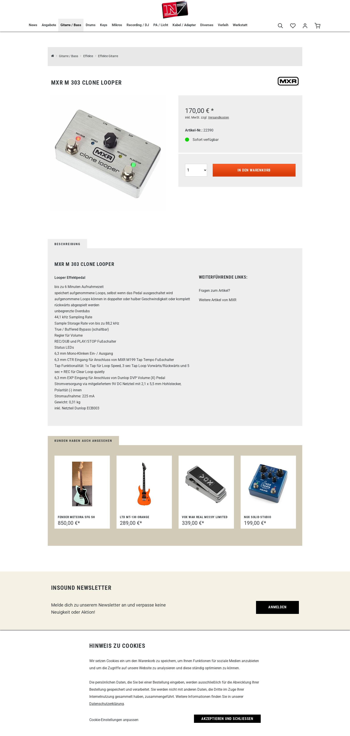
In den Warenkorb (254, 170)
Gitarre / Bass (70, 25)
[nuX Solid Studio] (268, 484)
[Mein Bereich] (305, 26)
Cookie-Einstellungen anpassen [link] (113, 720)
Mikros (117, 25)
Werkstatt (240, 25)
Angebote (49, 25)
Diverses (206, 25)
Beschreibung (67, 244)
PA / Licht (160, 25)
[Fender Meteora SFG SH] (82, 484)
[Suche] (280, 26)
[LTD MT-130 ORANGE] (144, 484)
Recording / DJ (138, 25)
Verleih (223, 25)
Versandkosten (218, 117)
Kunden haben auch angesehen (83, 440)
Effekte (88, 56)
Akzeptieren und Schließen (227, 719)
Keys (103, 25)
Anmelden (277, 607)
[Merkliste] (293, 26)
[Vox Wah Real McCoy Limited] (206, 484)
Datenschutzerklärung (106, 704)
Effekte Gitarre (108, 56)
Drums (91, 25)
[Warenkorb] (317, 26)
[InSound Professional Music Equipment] (52, 56)
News (33, 25)
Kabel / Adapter (184, 25)
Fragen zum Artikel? (214, 290)
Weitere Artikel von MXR (217, 300)
